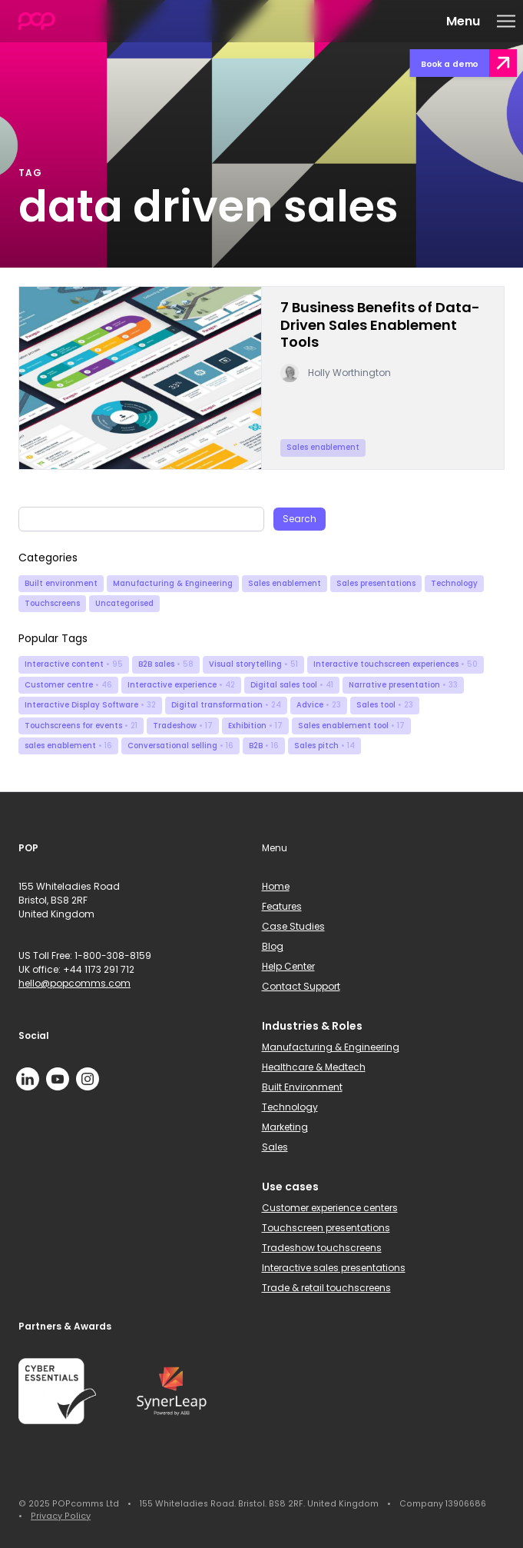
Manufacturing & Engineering (173, 583)
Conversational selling (180, 746)
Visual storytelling (253, 664)
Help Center (288, 966)
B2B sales (166, 664)
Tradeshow (183, 726)
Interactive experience (181, 685)
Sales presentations (375, 583)
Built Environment (302, 1087)
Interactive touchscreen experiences (395, 664)
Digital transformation (226, 705)
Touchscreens (52, 603)
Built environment (61, 583)
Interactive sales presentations (333, 1267)
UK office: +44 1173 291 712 (76, 969)
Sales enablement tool (351, 726)
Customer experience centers (330, 1207)
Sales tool (384, 705)
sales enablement (68, 746)
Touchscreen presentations (326, 1227)
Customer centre (68, 685)
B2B (264, 746)
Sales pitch (324, 746)
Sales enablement (284, 583)
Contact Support (301, 986)
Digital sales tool (291, 685)
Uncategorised (124, 603)
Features (282, 906)
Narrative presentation (403, 685)
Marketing (285, 1127)
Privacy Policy (61, 1516)
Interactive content (74, 664)
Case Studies (293, 926)
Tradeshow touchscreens (322, 1247)
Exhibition (255, 726)
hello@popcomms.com (74, 983)
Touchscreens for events (81, 726)
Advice (318, 705)
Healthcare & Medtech (314, 1067)
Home (276, 886)
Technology (454, 583)
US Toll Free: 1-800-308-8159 (84, 955)
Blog (272, 946)
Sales (275, 1147)
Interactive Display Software (90, 705)
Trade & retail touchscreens (326, 1287)
